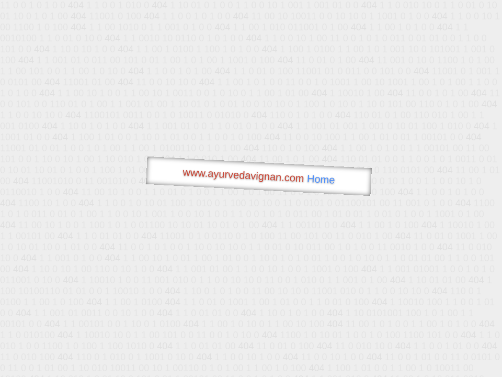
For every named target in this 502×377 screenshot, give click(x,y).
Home (321, 179)
